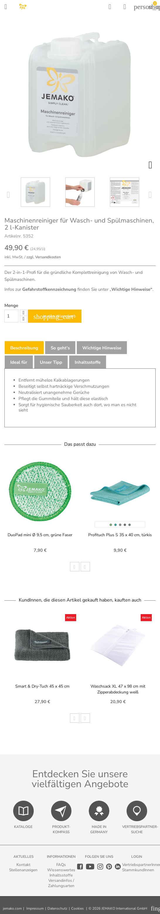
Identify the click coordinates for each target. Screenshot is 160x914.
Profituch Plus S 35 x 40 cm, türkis (120, 535)
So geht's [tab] (60, 348)
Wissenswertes (61, 870)
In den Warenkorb (54, 316)
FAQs (61, 864)
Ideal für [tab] (18, 362)
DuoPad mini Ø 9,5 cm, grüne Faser (40, 535)
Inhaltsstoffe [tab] (88, 362)
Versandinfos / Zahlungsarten (61, 883)
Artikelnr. (13, 236)
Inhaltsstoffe (61, 875)
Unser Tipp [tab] (51, 362)
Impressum (35, 908)
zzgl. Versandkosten (43, 257)
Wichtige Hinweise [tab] (101, 348)
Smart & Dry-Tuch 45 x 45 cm (42, 686)
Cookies (77, 908)
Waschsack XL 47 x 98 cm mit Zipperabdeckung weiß (118, 689)
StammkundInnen (138, 870)
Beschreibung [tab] (24, 348)
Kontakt (23, 864)
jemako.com (12, 908)
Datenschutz (57, 908)
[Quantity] (11, 316)
